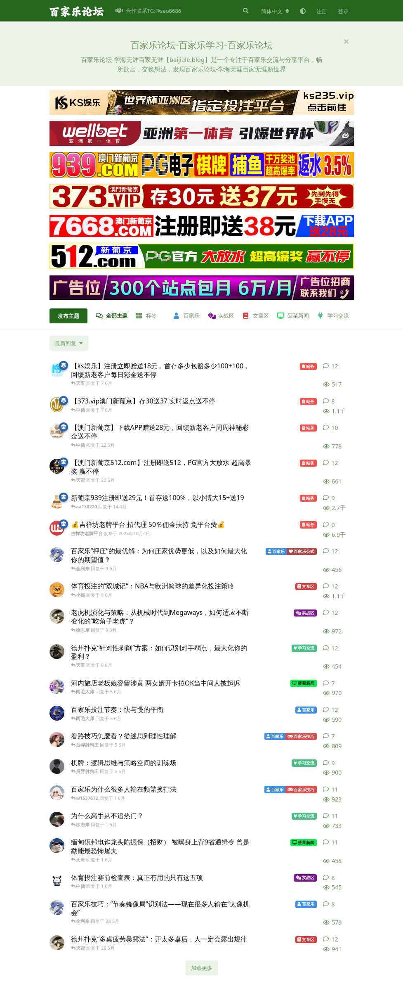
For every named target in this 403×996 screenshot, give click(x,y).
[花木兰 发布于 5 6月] (56, 686)
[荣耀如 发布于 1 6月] (56, 819)
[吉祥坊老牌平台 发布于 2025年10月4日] (56, 528)
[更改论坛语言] (275, 11)
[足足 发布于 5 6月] (56, 766)
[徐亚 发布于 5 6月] (56, 713)
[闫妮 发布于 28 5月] (56, 942)
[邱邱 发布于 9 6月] (56, 554)
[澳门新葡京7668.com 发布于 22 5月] (56, 431)
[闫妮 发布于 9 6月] (56, 616)
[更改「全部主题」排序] (68, 343)
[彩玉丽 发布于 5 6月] (56, 739)
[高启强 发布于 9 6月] (56, 589)
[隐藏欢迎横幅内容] (346, 41)
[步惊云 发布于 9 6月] (56, 651)
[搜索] (245, 10)
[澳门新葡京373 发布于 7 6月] (56, 404)
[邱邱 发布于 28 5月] (56, 907)
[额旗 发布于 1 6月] (56, 845)
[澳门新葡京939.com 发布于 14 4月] (56, 501)
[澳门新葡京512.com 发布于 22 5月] (56, 466)
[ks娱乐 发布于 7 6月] (56, 369)
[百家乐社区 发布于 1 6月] (56, 792)
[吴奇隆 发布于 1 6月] (56, 881)
